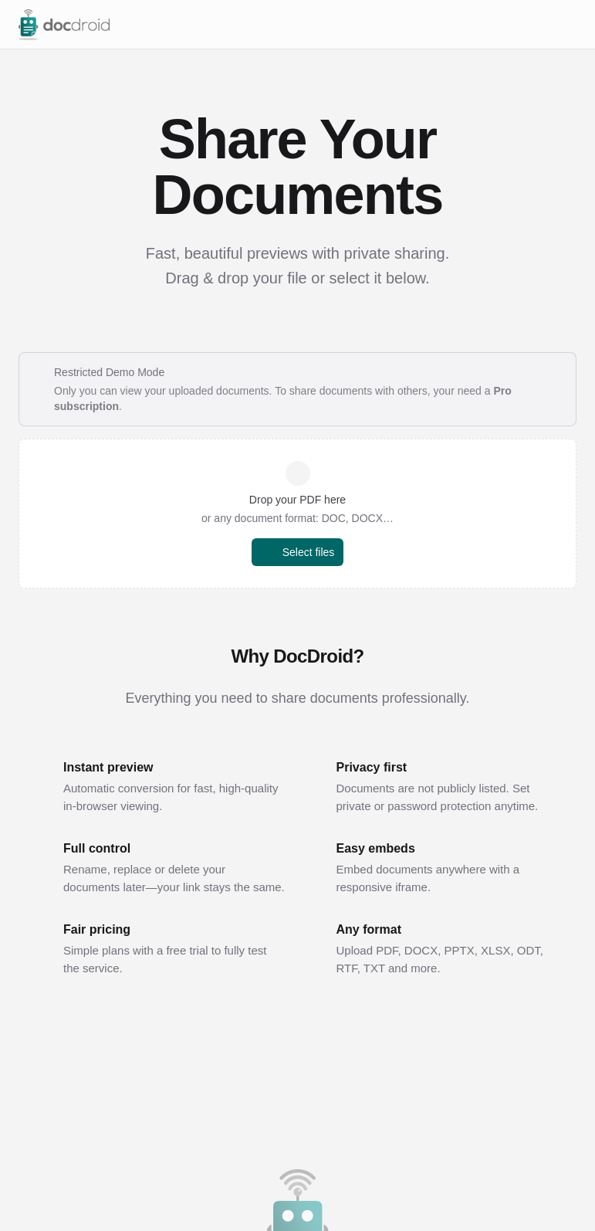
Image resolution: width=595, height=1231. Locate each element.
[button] (297, 513)
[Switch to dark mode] (539, 24)
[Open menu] (568, 24)
